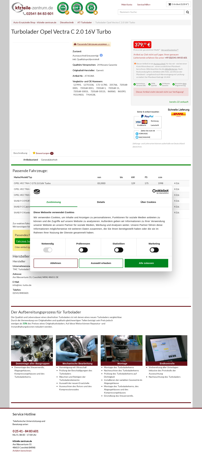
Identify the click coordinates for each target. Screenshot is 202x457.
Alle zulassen (146, 263)
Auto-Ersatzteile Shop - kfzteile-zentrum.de (34, 22)
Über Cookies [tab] (148, 202)
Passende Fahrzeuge (87, 44)
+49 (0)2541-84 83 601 (176, 57)
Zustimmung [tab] (54, 202)
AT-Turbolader (84, 22)
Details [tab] (101, 202)
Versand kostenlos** (169, 50)
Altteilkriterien (171, 69)
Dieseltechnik (67, 22)
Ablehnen (55, 263)
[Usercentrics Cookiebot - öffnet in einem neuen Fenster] (155, 191)
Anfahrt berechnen (22, 450)
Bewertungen (43, 153)
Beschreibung (20, 153)
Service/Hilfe (143, 4)
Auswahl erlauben (101, 263)
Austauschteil (159, 63)
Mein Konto (127, 4)
